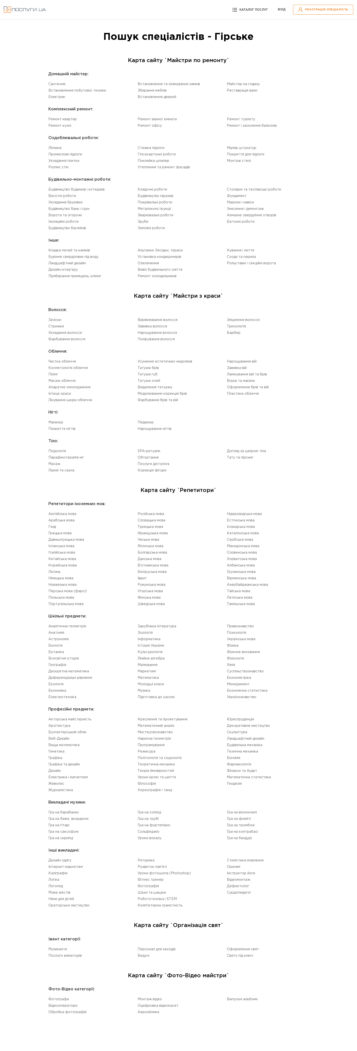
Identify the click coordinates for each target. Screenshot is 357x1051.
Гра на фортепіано (154, 825)
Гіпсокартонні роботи (157, 154)
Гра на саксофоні (63, 831)
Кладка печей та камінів (69, 250)
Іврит (142, 578)
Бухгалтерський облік (67, 732)
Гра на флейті (239, 818)
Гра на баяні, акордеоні (68, 818)
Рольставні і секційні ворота (251, 263)
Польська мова (61, 597)
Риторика (146, 860)
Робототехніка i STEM (157, 899)
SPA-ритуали (149, 451)
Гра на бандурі (239, 838)
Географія (57, 664)
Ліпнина (54, 148)
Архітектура (59, 725)
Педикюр (146, 422)
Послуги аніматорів (65, 955)
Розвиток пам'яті (152, 866)
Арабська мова (61, 520)
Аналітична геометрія (67, 626)
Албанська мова (241, 565)
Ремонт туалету (241, 119)
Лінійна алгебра (151, 658)
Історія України (151, 645)
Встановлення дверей (157, 97)
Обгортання (148, 457)
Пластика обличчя (243, 393)
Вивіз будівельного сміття (160, 269)
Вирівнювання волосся (158, 319)
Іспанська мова (61, 546)
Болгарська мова (152, 552)
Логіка (53, 879)
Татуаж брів (148, 368)
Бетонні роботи (241, 221)
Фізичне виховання (243, 652)
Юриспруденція (240, 719)
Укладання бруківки (65, 202)
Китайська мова (62, 559)
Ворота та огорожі (65, 215)
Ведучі (143, 955)
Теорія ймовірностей (156, 770)
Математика (148, 677)
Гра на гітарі (58, 825)
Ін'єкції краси (59, 393)
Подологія (57, 451)
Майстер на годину (243, 84)
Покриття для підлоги (245, 154)
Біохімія (233, 758)
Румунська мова (151, 584)
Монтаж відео (150, 999)
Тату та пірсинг (240, 457)
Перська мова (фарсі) (67, 591)
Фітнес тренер (151, 879)
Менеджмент (238, 684)
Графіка (55, 758)
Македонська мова (243, 546)
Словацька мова (151, 520)
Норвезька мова (62, 584)
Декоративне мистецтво (248, 725)
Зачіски (54, 319)
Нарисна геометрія (154, 738)
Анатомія (56, 632)
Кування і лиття (240, 250)
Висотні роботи (62, 196)
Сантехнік (57, 84)
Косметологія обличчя (68, 368)
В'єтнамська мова (153, 565)
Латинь (54, 571)
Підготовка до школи (156, 697)
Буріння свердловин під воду (73, 256)
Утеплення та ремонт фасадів (164, 167)
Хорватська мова (242, 559)
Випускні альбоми (242, 999)
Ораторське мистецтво (68, 905)
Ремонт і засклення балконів (252, 125)
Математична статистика (249, 777)
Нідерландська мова (244, 514)
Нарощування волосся (157, 332)
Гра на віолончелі (242, 812)
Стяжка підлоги (151, 148)
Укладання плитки (63, 160)
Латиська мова (239, 597)
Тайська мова (238, 591)
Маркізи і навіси (240, 202)
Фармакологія (239, 764)
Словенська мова (242, 552)
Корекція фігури (152, 470)
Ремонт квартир (62, 119)
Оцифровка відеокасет (158, 1005)
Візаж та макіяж (241, 380)
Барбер (233, 332)
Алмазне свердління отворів (251, 215)
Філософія (147, 783)
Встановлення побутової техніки (77, 90)
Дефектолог (238, 886)
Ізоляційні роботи (63, 221)
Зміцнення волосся (243, 319)
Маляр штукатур (241, 148)
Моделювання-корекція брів (162, 393)
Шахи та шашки (152, 892)
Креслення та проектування (162, 719)
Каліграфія (57, 873)
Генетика (56, 751)
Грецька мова (60, 533)
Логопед (55, 886)
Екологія (55, 684)
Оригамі (233, 866)
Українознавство (241, 697)
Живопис (56, 783)
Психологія (236, 632)
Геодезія (234, 783)
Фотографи (58, 999)
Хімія (231, 664)
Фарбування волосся (66, 339)
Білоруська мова (152, 571)
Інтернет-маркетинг (65, 866)
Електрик (56, 97)
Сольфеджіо (148, 831)
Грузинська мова (241, 571)
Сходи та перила (241, 256)
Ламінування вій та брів (247, 374)
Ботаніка (56, 652)
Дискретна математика (68, 671)
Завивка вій (237, 368)
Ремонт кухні (59, 125)
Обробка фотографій (67, 1012)
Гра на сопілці (149, 812)
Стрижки (56, 326)
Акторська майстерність (69, 719)
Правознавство (240, 626)
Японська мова (150, 546)
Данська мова (149, 559)
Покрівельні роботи (155, 202)
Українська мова (241, 639)
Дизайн (54, 770)
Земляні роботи (151, 228)
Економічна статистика (247, 690)
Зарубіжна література (157, 626)
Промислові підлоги (65, 154)
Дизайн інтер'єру (63, 269)
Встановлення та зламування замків (169, 84)
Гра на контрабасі (242, 831)
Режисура (146, 751)
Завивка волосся (152, 326)
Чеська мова (148, 539)
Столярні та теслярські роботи (254, 189)
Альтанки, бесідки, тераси (160, 250)
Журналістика (60, 790)
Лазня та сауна (61, 470)
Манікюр (55, 422)
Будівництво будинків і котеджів (76, 189)
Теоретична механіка (156, 764)
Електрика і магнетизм (68, 777)
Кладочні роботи (152, 189)
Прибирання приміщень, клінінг (74, 276)
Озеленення (148, 263)
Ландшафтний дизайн (67, 263)
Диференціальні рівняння (70, 677)
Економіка (57, 690)
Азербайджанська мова (247, 584)
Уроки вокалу (149, 838)
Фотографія (148, 886)
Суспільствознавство (245, 671)
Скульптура (237, 732)
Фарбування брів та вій (158, 400)
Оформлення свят (243, 949)
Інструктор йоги (241, 873)
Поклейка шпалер (153, 160)
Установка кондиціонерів (159, 256)
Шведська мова (151, 604)
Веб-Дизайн (58, 738)
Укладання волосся (65, 332)
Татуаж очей (149, 380)
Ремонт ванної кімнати (157, 119)
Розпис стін (58, 167)
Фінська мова (149, 597)
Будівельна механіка (244, 745)
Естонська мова (241, 520)
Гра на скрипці (60, 838)
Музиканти (57, 949)
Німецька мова (60, 578)
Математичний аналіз (156, 725)
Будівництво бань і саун (68, 208)
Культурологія (150, 652)
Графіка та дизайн (64, 764)
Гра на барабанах (63, 812)
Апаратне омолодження (69, 387)
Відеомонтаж (238, 879)
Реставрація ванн (242, 90)
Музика (144, 690)
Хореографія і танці (155, 790)
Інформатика (149, 639)
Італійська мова (61, 552)
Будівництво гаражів (155, 196)
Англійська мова (62, 514)
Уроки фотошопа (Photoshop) (164, 873)
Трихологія (236, 326)
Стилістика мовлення (245, 860)
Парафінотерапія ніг (66, 457)
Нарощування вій (242, 361)
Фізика (232, 645)
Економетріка (239, 677)
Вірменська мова (241, 578)
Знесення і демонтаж (245, 208)
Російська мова (151, 514)
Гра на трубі (148, 818)
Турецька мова (150, 526)
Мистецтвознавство (155, 732)
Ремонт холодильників (157, 276)
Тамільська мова (241, 604)
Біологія (55, 645)
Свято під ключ (240, 955)
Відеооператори (62, 1005)
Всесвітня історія (63, 658)
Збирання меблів (152, 90)
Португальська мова (66, 604)
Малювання (147, 664)
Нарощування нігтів (155, 428)
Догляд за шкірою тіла (246, 451)
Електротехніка (62, 697)
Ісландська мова (241, 526)
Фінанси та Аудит (242, 770)
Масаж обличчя (62, 380)
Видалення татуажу (155, 387)
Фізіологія (235, 658)
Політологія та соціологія (159, 758)
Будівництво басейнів (67, 228)
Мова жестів (59, 892)
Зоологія (145, 632)
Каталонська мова (243, 533)
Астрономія (58, 639)
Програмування (151, 745)
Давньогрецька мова (66, 539)
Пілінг (53, 374)
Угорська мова (150, 591)
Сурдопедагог (239, 892)
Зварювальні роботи (155, 215)
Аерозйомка (148, 1012)
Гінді (52, 526)
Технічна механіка (242, 751)
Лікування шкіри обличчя (70, 400)
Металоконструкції (154, 208)
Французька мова (153, 533)
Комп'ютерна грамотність (160, 905)
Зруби (143, 221)
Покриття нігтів (61, 428)
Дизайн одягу (59, 860)
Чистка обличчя (62, 361)
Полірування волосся (156, 339)
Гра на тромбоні (241, 825)
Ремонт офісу (150, 125)
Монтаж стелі (239, 160)
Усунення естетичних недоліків (165, 361)
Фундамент (236, 196)
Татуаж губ (147, 374)
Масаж (54, 464)
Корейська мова (62, 565)
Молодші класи (151, 684)
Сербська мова (240, 539)
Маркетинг (147, 671)
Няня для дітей (61, 899)
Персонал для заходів (157, 949)
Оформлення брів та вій (248, 387)
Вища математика (64, 745)
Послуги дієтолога (153, 464)
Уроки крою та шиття (157, 777)
